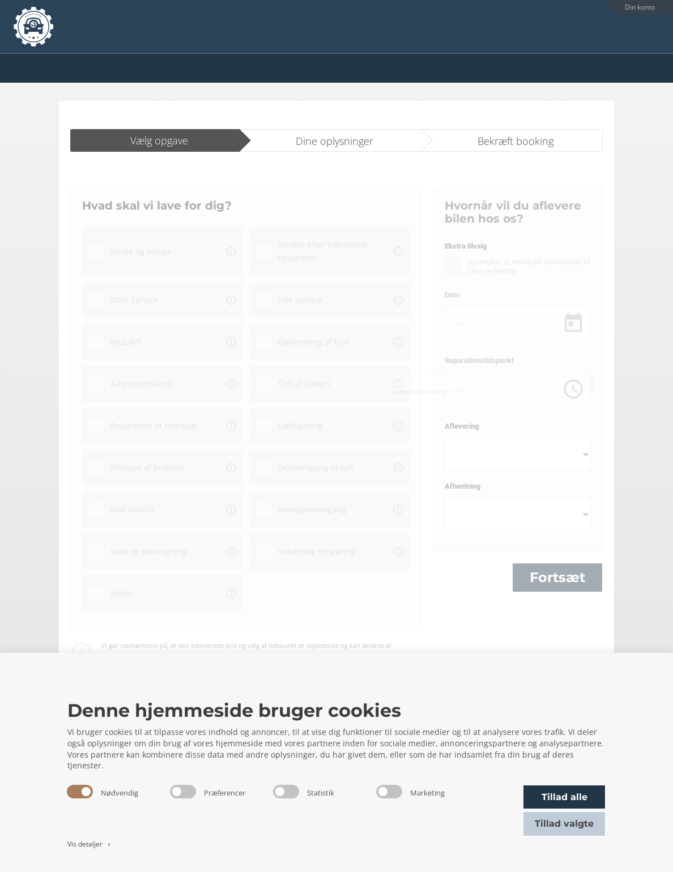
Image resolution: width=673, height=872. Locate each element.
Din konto (640, 7)
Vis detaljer (89, 844)
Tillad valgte (564, 823)
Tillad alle (564, 797)
